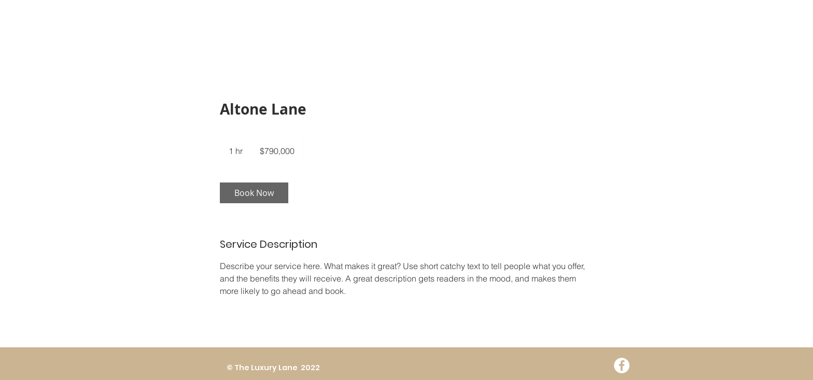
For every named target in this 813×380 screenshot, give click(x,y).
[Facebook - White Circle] (621, 365)
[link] (254, 192)
